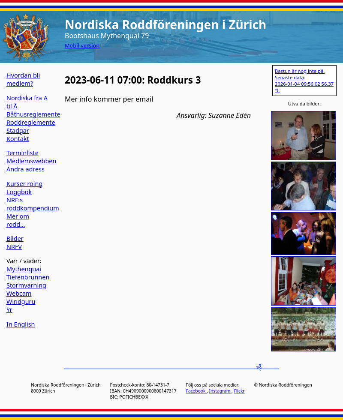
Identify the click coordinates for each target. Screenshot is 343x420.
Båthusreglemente (33, 114)
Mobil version (82, 45)
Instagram (220, 391)
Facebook (196, 391)
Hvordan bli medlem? (23, 79)
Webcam (19, 293)
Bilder (15, 238)
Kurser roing (24, 184)
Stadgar (17, 130)
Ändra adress (25, 169)
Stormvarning (26, 285)
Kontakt (17, 139)
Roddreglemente (30, 122)
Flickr (239, 391)
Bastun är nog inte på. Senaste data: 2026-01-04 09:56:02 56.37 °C (304, 80)
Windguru (20, 301)
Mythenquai (23, 269)
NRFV (14, 247)
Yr (9, 310)
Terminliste (22, 153)
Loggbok (19, 192)
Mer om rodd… (17, 220)
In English (20, 324)
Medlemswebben (31, 161)
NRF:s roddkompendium (32, 204)
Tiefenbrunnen (27, 277)
